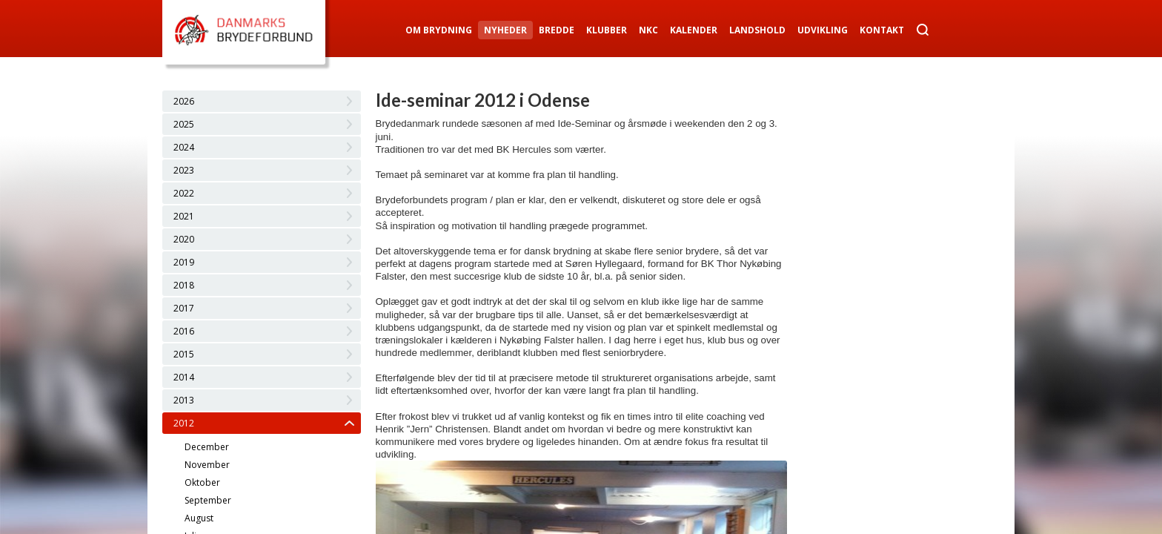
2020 (183, 239)
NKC (648, 30)
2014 (183, 377)
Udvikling (822, 30)
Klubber (606, 30)
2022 (183, 193)
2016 (183, 331)
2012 (183, 423)
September (208, 500)
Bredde (556, 30)
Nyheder (505, 30)
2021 (183, 216)
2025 (183, 124)
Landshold (757, 30)
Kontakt (882, 30)
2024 (183, 147)
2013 (183, 400)
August (199, 518)
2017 (183, 308)
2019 (183, 262)
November (207, 464)
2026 (183, 101)
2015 (183, 354)
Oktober (202, 482)
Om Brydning (438, 30)
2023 (183, 170)
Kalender (693, 30)
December (207, 447)
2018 (183, 285)
